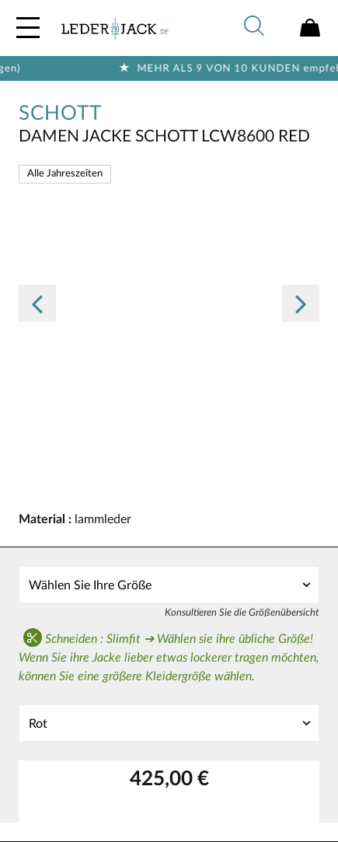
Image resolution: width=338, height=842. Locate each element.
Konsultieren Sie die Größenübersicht (242, 612)
